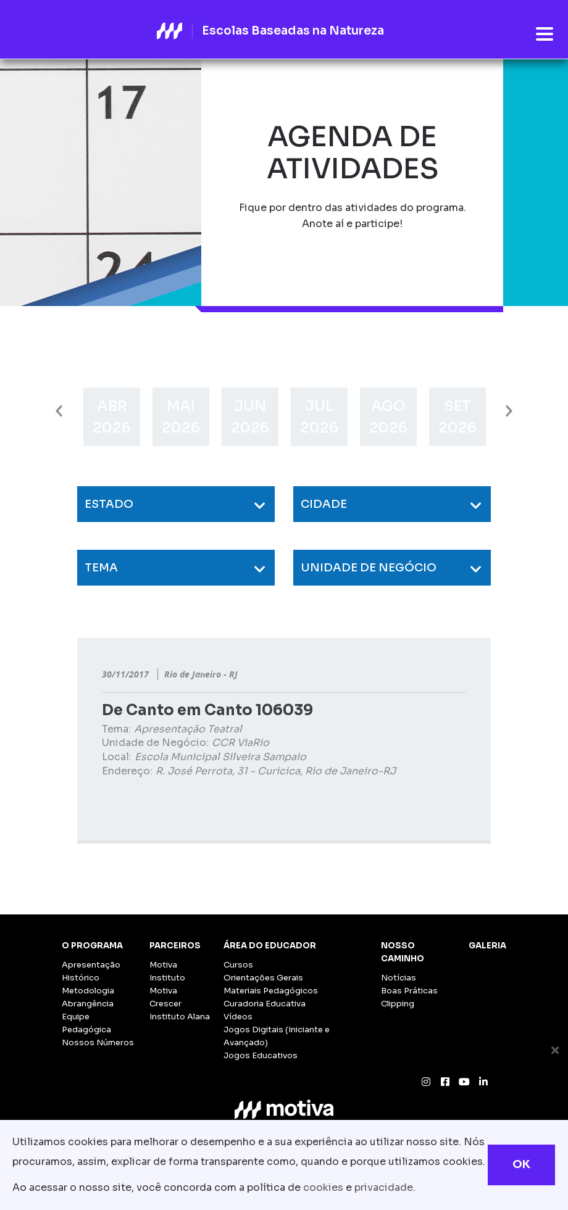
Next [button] (509, 411)
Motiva (163, 964)
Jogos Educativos (260, 1055)
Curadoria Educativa (264, 1003)
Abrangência (88, 1003)
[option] (111, 416)
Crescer (165, 1003)
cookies (323, 1187)
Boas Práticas (409, 990)
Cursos (238, 964)
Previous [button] (59, 411)
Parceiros (175, 945)
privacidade (383, 1187)
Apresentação (91, 964)
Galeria (487, 945)
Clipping (397, 1003)
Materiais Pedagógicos (270, 990)
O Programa (92, 945)
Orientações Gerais (263, 977)
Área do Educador (269, 945)
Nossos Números (98, 1042)
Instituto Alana (179, 1016)
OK (521, 1164)
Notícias (398, 977)
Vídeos (238, 1016)
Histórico (80, 977)
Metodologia (88, 990)
